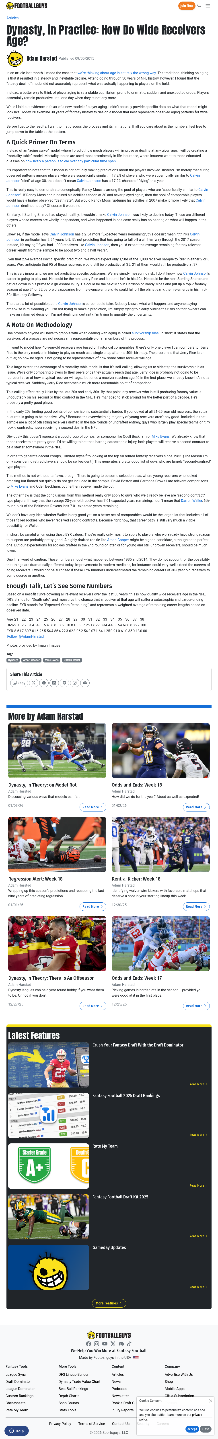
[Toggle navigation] (207, 6)
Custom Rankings (19, 1396)
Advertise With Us (179, 1374)
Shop (169, 1382)
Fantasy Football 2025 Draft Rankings (126, 1095)
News (116, 1382)
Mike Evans (161, 436)
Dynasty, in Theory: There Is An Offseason (53, 978)
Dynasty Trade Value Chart (79, 1382)
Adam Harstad (42, 58)
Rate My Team (105, 1146)
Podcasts (119, 1389)
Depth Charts (69, 1396)
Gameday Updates (109, 1247)
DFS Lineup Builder (73, 1374)
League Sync (16, 1374)
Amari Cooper (118, 540)
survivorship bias (145, 333)
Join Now (186, 6)
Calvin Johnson (89, 181)
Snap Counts (69, 1403)
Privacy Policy (60, 1424)
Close (206, 1429)
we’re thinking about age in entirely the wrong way (117, 73)
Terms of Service (91, 1424)
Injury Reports (123, 1410)
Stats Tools (67, 1410)
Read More (92, 807)
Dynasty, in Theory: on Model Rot (43, 785)
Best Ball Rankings (73, 1389)
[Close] (210, 1400)
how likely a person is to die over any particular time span (70, 161)
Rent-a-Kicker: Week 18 (137, 879)
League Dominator (20, 1389)
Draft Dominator (18, 1382)
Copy (19, 683)
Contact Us (121, 1424)
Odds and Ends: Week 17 (138, 978)
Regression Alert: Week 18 (36, 879)
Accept (192, 1429)
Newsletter (120, 1396)
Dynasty (13, 660)
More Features (109, 1303)
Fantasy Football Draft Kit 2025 (120, 1196)
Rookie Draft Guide (126, 1403)
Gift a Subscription (179, 1396)
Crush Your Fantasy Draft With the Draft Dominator (138, 1044)
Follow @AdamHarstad (25, 636)
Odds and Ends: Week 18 (138, 785)
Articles (12, 18)
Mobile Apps (175, 1389)
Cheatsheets (15, 1403)
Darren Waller (191, 501)
